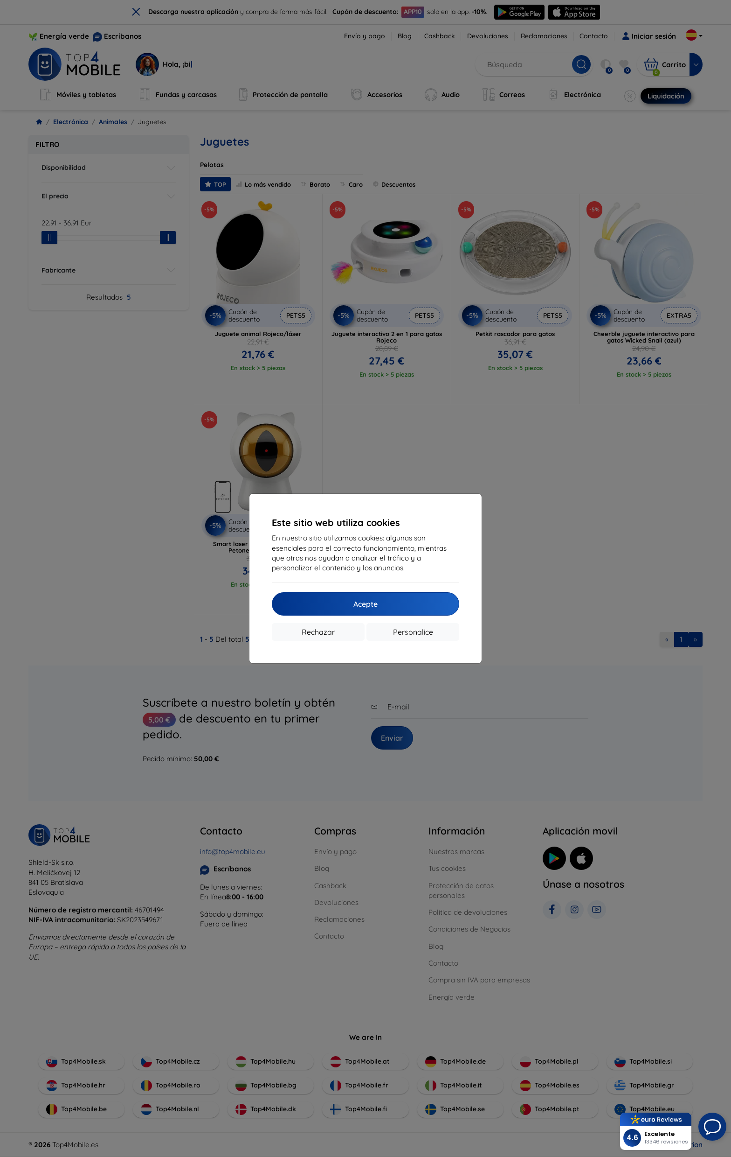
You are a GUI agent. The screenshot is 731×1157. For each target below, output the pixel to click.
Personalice (413, 632)
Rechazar (318, 632)
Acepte (365, 604)
